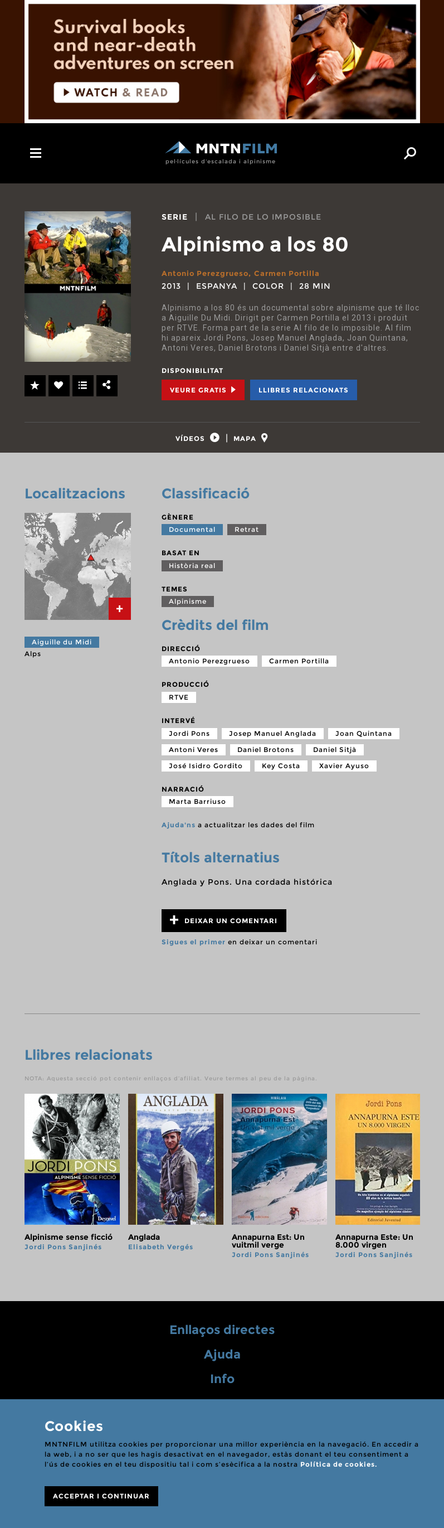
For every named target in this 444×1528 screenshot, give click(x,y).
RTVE (179, 704)
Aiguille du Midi (62, 649)
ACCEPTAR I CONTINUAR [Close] (101, 1496)
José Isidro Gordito (206, 773)
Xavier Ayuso (344, 773)
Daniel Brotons (265, 757)
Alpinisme (188, 609)
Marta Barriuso (197, 809)
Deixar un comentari (223, 927)
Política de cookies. (338, 1464)
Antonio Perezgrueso (209, 273)
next (410, 1188)
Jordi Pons (189, 740)
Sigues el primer (194, 949)
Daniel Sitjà (335, 757)
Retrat (247, 537)
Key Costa (281, 773)
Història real (192, 573)
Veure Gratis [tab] (203, 389)
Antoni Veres (193, 757)
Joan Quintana (363, 740)
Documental (192, 537)
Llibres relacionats (303, 389)
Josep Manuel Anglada (272, 740)
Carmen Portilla (296, 273)
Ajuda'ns (179, 832)
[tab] (192, 441)
